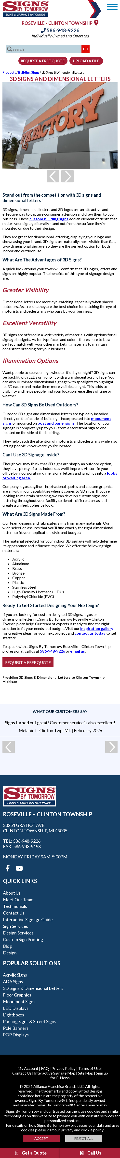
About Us (12, 893)
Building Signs (28, 72)
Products (9, 72)
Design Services (18, 932)
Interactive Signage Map (54, 1073)
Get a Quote (30, 1153)
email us (77, 651)
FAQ (45, 1068)
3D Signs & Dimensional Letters (33, 988)
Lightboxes (13, 1014)
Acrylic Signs (15, 975)
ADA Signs (13, 981)
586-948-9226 (60, 30)
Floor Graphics (17, 994)
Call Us (90, 1153)
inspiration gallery (96, 628)
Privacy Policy (64, 1068)
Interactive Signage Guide (28, 919)
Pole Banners (15, 1028)
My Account (27, 1068)
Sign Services (15, 926)
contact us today (90, 633)
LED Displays (15, 1008)
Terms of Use (89, 1068)
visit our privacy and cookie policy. (75, 1129)
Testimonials (15, 906)
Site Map (85, 1073)
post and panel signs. (57, 423)
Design (10, 952)
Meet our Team (18, 899)
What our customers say (60, 711)
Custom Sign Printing (23, 939)
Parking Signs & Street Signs (29, 1021)
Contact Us (13, 913)
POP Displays (16, 1034)
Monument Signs (19, 1001)
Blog (7, 946)
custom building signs (48, 218)
